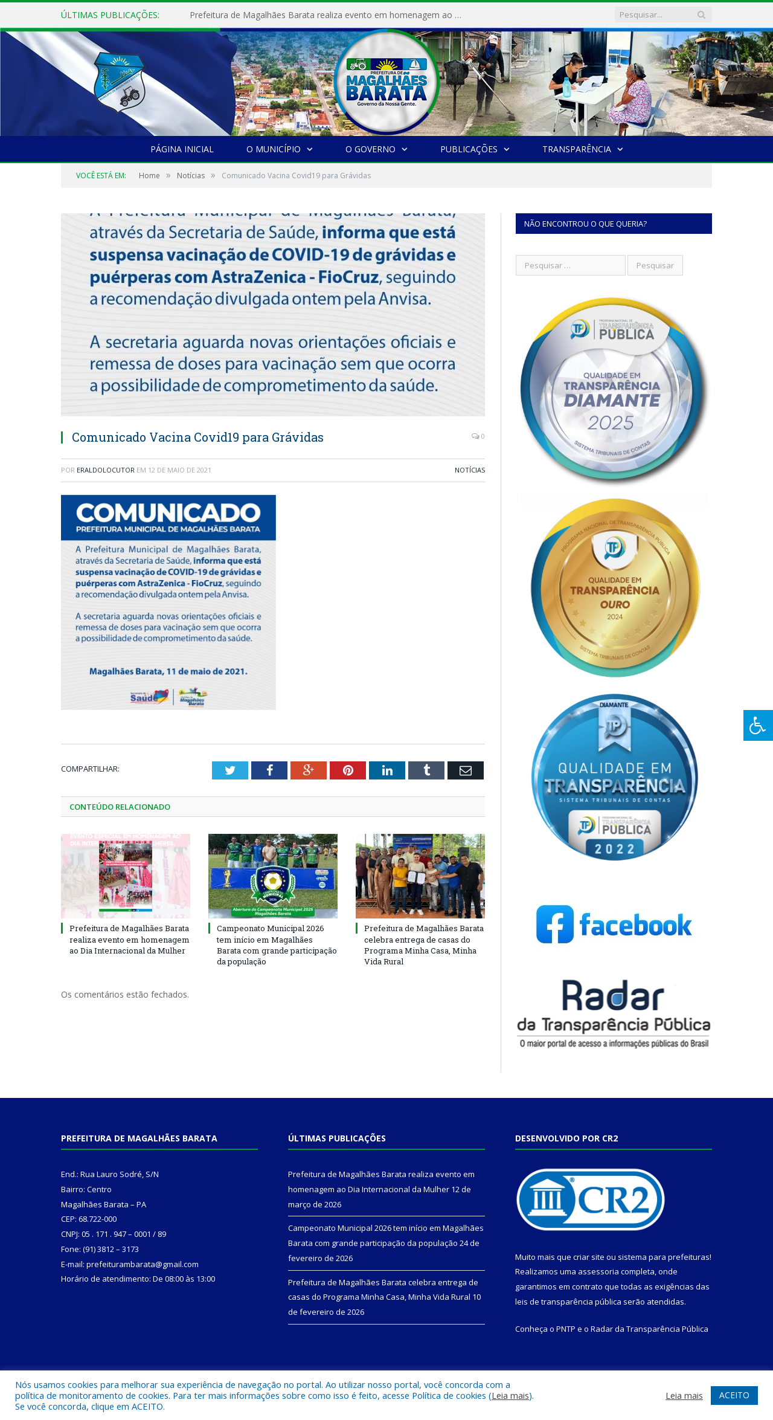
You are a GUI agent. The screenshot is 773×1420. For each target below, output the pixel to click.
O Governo (370, 149)
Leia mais (510, 1395)
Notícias (470, 469)
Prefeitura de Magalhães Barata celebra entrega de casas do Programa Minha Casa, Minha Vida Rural (424, 945)
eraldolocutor (106, 469)
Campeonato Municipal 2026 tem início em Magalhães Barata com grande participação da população (277, 945)
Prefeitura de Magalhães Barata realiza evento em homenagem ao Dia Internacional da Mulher (328, 15)
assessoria (598, 1271)
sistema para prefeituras (664, 1256)
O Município (273, 149)
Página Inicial (182, 149)
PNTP (566, 1328)
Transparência (576, 149)
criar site (589, 1256)
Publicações (469, 149)
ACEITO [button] (734, 1395)
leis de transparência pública (568, 1301)
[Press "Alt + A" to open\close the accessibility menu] (758, 725)
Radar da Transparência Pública (649, 1328)
